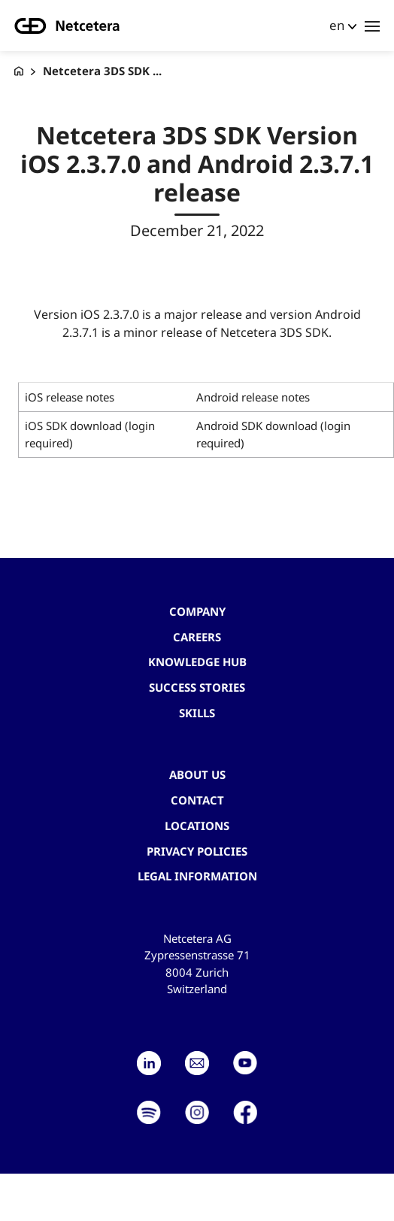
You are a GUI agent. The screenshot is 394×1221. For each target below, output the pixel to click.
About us (197, 774)
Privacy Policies (197, 851)
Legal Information (197, 875)
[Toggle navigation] (372, 25)
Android (217, 425)
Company (197, 611)
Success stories (197, 687)
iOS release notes (69, 396)
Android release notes (253, 396)
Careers (197, 636)
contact (197, 799)
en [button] (336, 25)
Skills (197, 712)
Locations (197, 825)
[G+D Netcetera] (18, 71)
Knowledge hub (197, 661)
